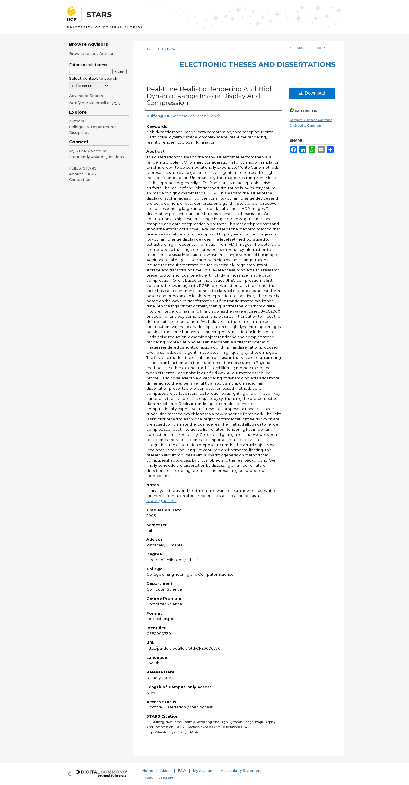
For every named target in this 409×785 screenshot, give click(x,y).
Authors (76, 121)
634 (172, 49)
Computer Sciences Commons (311, 120)
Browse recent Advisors (92, 53)
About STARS (82, 174)
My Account (203, 770)
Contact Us (79, 179)
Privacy (147, 778)
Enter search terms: (88, 64)
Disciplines (79, 132)
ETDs (162, 49)
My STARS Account (88, 151)
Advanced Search (86, 95)
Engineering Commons (306, 125)
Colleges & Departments (93, 126)
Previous (298, 48)
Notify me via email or (94, 102)
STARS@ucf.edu (161, 500)
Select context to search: (93, 78)
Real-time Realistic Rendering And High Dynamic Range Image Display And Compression (210, 96)
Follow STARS (83, 168)
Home (149, 49)
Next (318, 48)
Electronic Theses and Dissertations (257, 64)
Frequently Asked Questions (96, 156)
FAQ (182, 770)
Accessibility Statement (241, 770)
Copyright (166, 778)
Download (312, 93)
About (165, 770)
